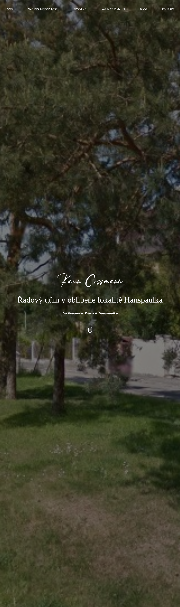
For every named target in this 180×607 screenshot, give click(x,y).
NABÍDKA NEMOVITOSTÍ (43, 9)
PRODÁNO (80, 9)
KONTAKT (168, 9)
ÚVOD (9, 9)
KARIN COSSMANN (113, 9)
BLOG (143, 9)
